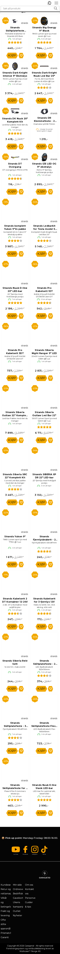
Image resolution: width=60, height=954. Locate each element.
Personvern (31, 898)
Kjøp (12, 55)
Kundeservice (8, 885)
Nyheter (17, 915)
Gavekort (18, 898)
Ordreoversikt (20, 889)
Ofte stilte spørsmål (6, 924)
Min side (17, 885)
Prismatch (6, 933)
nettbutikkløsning (36, 948)
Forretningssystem (15, 948)
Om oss (29, 885)
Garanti (5, 937)
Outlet (17, 911)
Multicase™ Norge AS (30, 951)
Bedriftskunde (21, 893)
